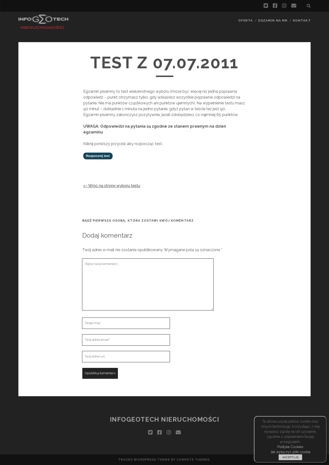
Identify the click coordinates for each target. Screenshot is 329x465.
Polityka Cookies (290, 447)
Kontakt (302, 20)
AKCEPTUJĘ (290, 457)
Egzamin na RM (272, 20)
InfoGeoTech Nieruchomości (164, 419)
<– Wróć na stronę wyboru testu (111, 185)
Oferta (245, 20)
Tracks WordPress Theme (144, 459)
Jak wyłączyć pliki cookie (290, 452)
